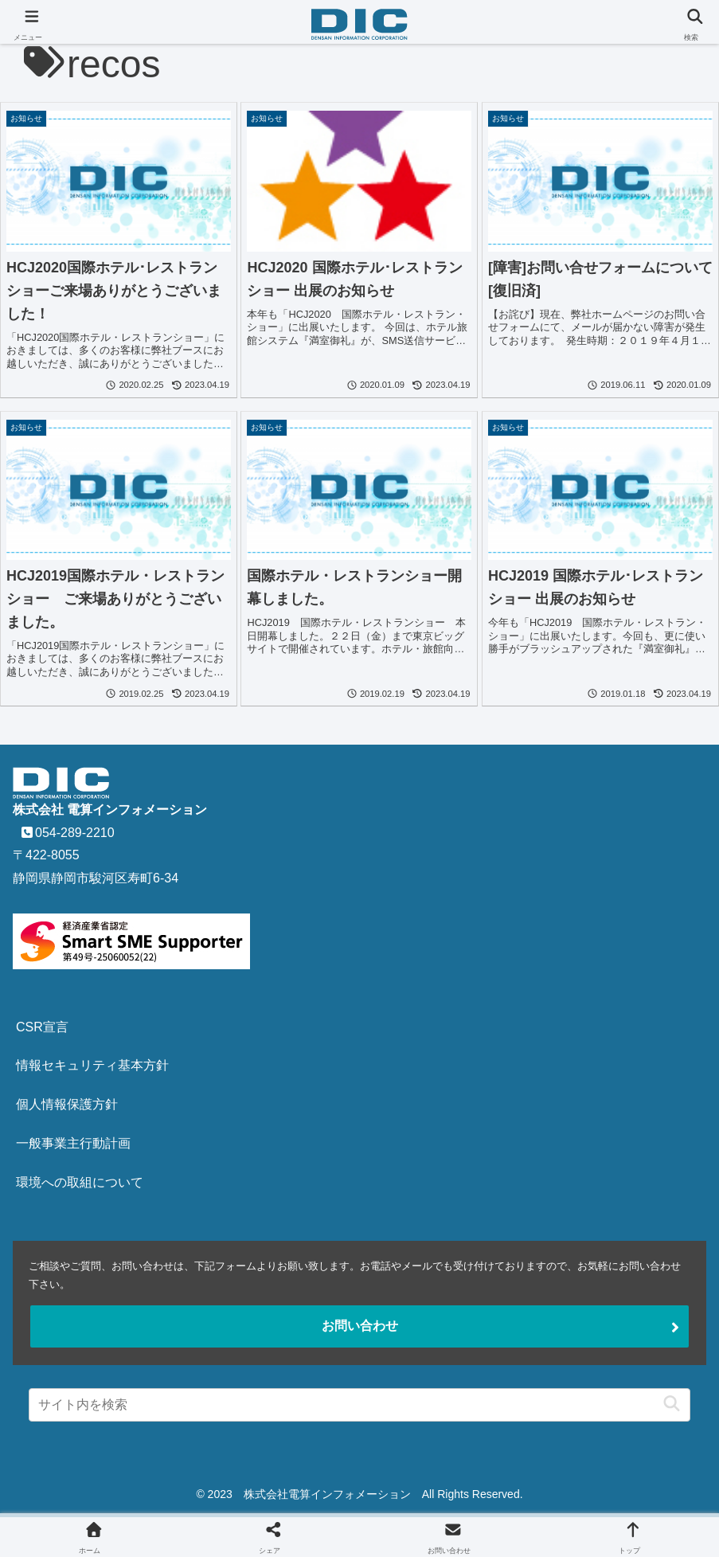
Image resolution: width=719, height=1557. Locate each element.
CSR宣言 (42, 1027)
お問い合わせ (360, 1325)
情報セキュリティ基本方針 (92, 1065)
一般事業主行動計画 (73, 1143)
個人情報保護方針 (67, 1104)
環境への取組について (79, 1182)
